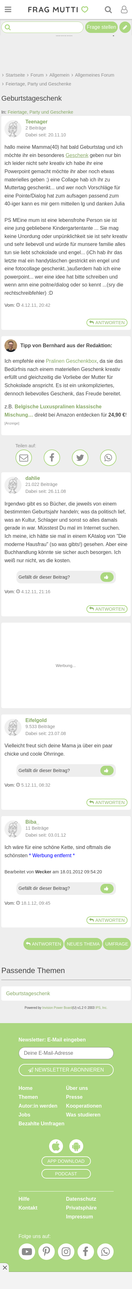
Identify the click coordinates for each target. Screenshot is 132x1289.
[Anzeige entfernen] (4, 1267)
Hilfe (24, 1199)
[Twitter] (80, 458)
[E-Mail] (24, 458)
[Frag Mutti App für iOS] (56, 1147)
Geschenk (77, 155)
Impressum (79, 1216)
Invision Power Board (57, 1007)
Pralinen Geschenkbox (71, 361)
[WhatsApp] (108, 458)
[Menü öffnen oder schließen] (8, 9)
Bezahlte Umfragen (42, 1123)
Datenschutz (81, 1199)
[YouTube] (27, 1253)
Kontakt (28, 1207)
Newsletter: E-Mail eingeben (52, 1039)
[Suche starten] (7, 27)
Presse (74, 1097)
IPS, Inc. (101, 1007)
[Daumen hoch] (107, 577)
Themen (28, 1097)
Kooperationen (84, 1106)
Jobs (24, 1114)
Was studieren (83, 1114)
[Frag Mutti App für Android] (76, 1147)
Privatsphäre (81, 1207)
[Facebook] (52, 458)
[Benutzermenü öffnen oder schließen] (124, 9)
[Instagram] (66, 1253)
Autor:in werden (38, 1106)
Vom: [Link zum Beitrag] (9, 305)
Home (26, 1088)
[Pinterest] (46, 1253)
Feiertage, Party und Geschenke (40, 112)
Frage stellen (101, 27)
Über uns (77, 1088)
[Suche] (108, 9)
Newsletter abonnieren (66, 1069)
